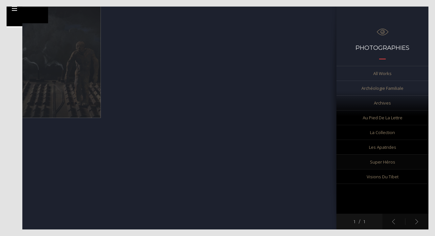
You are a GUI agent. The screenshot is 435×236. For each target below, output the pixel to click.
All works (382, 73)
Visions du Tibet (383, 177)
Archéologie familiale (382, 88)
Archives (382, 103)
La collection (382, 132)
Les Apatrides (382, 147)
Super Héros (382, 162)
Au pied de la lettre (382, 118)
